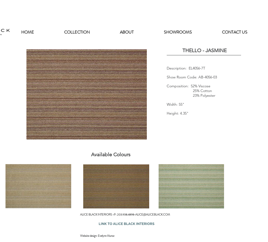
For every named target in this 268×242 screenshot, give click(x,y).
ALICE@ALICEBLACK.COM (152, 214)
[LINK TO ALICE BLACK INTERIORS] (126, 224)
